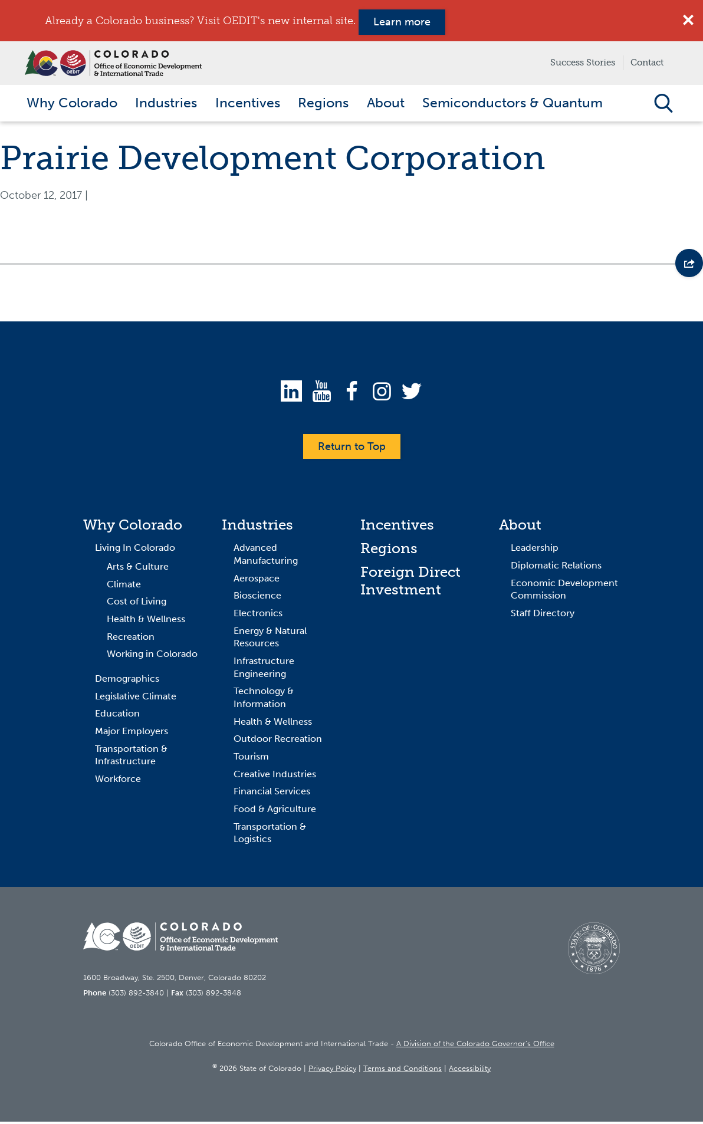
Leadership (535, 550)
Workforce (118, 781)
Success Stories (582, 62)
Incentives (397, 527)
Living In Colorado (135, 550)
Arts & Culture (138, 569)
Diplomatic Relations (556, 568)
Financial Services (272, 794)
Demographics (127, 681)
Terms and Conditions (402, 1070)
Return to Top (352, 448)
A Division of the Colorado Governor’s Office (475, 1046)
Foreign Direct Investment (410, 583)
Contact (646, 62)
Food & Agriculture (275, 811)
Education (117, 716)
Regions (389, 551)
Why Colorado (132, 527)
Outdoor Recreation (278, 741)
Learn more (402, 21)
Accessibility (470, 1070)
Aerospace (257, 580)
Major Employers (131, 734)
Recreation (131, 639)
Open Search (663, 104)
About (520, 527)
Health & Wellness (146, 621)
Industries (257, 527)
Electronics (258, 616)
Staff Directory (542, 616)
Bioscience (257, 598)
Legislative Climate (135, 698)
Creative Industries (275, 776)
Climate (124, 586)
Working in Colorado (152, 656)
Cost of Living (136, 604)
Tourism (251, 759)
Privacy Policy (332, 1070)
